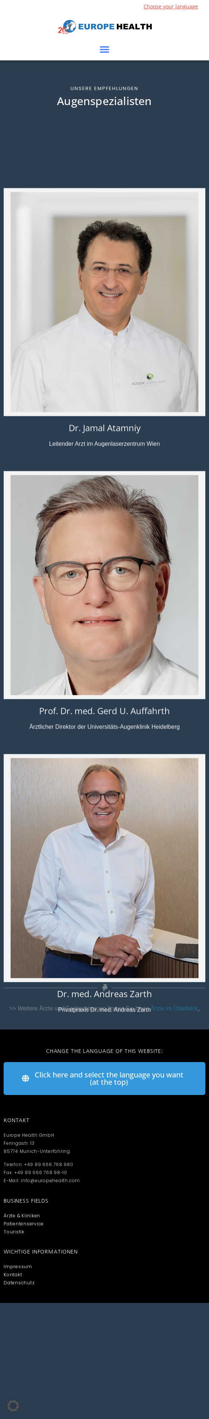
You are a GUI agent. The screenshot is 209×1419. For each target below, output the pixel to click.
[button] (104, 49)
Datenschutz (19, 1283)
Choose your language (171, 6)
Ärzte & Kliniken (22, 1216)
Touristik (14, 1232)
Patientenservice (24, 1224)
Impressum (18, 1266)
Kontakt (13, 1274)
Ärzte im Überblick (174, 1008)
